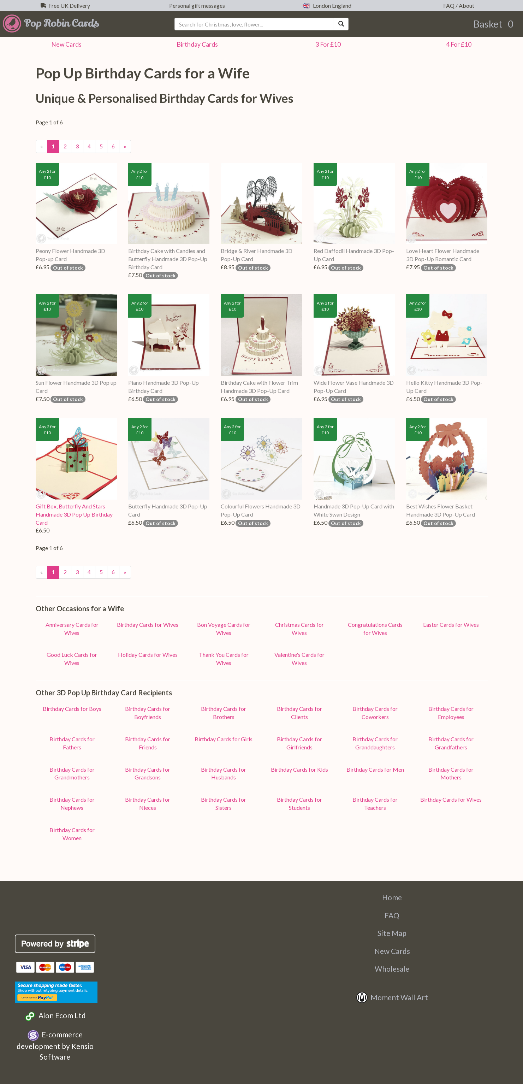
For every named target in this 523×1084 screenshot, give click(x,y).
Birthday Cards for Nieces (147, 803)
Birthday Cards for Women (72, 833)
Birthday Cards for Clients (299, 712)
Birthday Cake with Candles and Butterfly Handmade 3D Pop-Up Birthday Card (167, 258)
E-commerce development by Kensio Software (55, 1045)
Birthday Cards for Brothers (223, 712)
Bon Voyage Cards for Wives (223, 628)
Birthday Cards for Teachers (375, 803)
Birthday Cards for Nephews (72, 803)
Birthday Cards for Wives (147, 624)
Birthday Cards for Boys (72, 708)
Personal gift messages (196, 5)
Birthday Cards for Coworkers (375, 712)
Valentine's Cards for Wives (299, 658)
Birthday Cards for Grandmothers (72, 773)
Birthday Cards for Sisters (223, 803)
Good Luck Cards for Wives (72, 658)
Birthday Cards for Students (299, 803)
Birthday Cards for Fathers (72, 743)
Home (392, 897)
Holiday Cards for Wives (148, 654)
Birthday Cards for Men (375, 769)
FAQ (392, 915)
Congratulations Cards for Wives (375, 628)
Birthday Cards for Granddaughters (375, 743)
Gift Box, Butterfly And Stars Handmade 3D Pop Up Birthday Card (74, 514)
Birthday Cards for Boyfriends (147, 712)
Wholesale (392, 968)
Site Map (392, 933)
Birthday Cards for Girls (223, 739)
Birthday (196, 44)
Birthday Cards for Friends (147, 743)
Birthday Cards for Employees (451, 712)
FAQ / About (457, 5)
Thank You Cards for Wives (224, 658)
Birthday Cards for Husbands (223, 773)
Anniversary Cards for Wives (72, 628)
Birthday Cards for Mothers (451, 773)
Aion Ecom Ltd (54, 1016)
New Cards (392, 951)
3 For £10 (327, 44)
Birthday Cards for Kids (299, 769)
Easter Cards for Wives (451, 624)
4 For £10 (457, 44)
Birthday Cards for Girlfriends (299, 743)
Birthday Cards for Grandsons (147, 773)
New (65, 44)
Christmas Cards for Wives (299, 628)
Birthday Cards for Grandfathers (451, 743)
